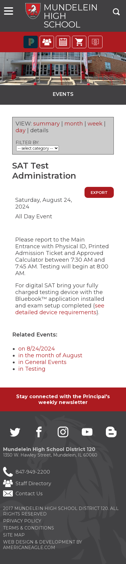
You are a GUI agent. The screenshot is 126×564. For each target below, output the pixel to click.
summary (46, 123)
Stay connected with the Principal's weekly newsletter (63, 399)
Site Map (14, 535)
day (21, 130)
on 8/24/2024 (36, 348)
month (73, 123)
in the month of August (50, 355)
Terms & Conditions (28, 528)
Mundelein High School (71, 16)
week (95, 123)
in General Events (42, 362)
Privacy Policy (22, 521)
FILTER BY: (27, 142)
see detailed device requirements (59, 309)
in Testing (31, 369)
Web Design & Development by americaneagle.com (42, 544)
